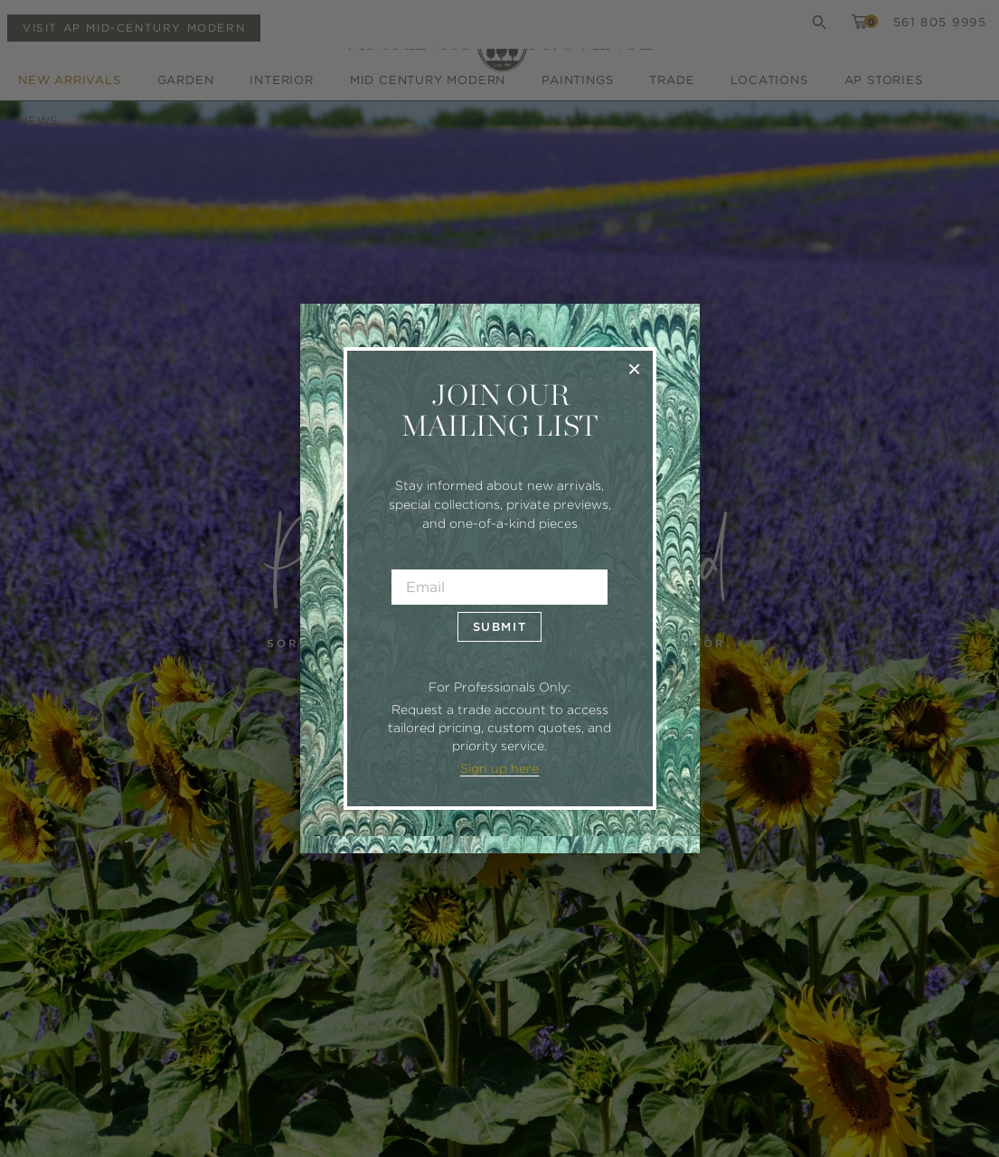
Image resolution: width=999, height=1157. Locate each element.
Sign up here (499, 768)
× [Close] (634, 368)
